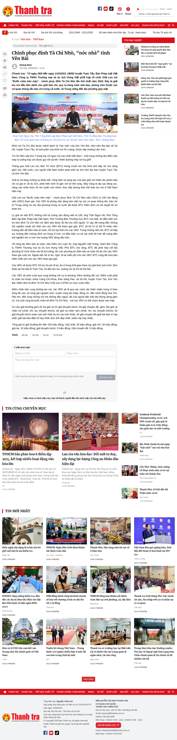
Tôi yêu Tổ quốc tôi (164, 32)
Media (91, 25)
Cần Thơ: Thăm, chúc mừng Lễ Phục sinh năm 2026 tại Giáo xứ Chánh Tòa (155, 470)
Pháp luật (111, 25)
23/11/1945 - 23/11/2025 (83, 32)
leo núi (45, 335)
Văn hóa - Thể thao (32, 39)
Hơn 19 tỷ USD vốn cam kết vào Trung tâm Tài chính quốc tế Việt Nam (20, 652)
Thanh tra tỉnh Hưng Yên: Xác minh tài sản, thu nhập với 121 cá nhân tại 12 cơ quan (154, 599)
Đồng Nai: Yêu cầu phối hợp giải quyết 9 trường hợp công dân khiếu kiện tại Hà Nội (156, 81)
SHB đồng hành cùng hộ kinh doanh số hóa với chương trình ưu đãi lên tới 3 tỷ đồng (66, 599)
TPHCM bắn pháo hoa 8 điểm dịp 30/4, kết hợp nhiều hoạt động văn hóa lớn (28, 459)
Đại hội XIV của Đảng (54, 32)
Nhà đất (124, 25)
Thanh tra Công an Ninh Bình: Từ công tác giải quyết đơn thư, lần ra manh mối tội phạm (156, 50)
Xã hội (100, 25)
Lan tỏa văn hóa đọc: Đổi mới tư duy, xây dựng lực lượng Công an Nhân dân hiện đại (90, 459)
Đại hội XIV (31, 32)
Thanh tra (26, 25)
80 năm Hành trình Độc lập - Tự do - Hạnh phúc (125, 32)
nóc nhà (35, 335)
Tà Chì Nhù (57, 335)
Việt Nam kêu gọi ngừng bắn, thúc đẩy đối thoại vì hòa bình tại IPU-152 (153, 551)
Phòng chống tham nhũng (71, 25)
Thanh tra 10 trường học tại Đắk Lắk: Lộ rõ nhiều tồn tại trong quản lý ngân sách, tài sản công (110, 652)
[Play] (138, 9)
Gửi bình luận (105, 377)
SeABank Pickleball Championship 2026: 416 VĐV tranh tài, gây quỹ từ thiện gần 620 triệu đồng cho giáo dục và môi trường (155, 421)
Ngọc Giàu (94, 659)
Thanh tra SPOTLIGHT (153, 25)
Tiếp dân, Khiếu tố (44, 25)
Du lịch (135, 25)
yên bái (25, 335)
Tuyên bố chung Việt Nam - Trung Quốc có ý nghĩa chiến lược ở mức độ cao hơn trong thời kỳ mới (66, 652)
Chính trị (13, 25)
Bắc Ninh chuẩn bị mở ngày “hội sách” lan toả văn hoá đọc (155, 448)
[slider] (150, 9)
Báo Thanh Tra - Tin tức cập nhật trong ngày (27, 11)
